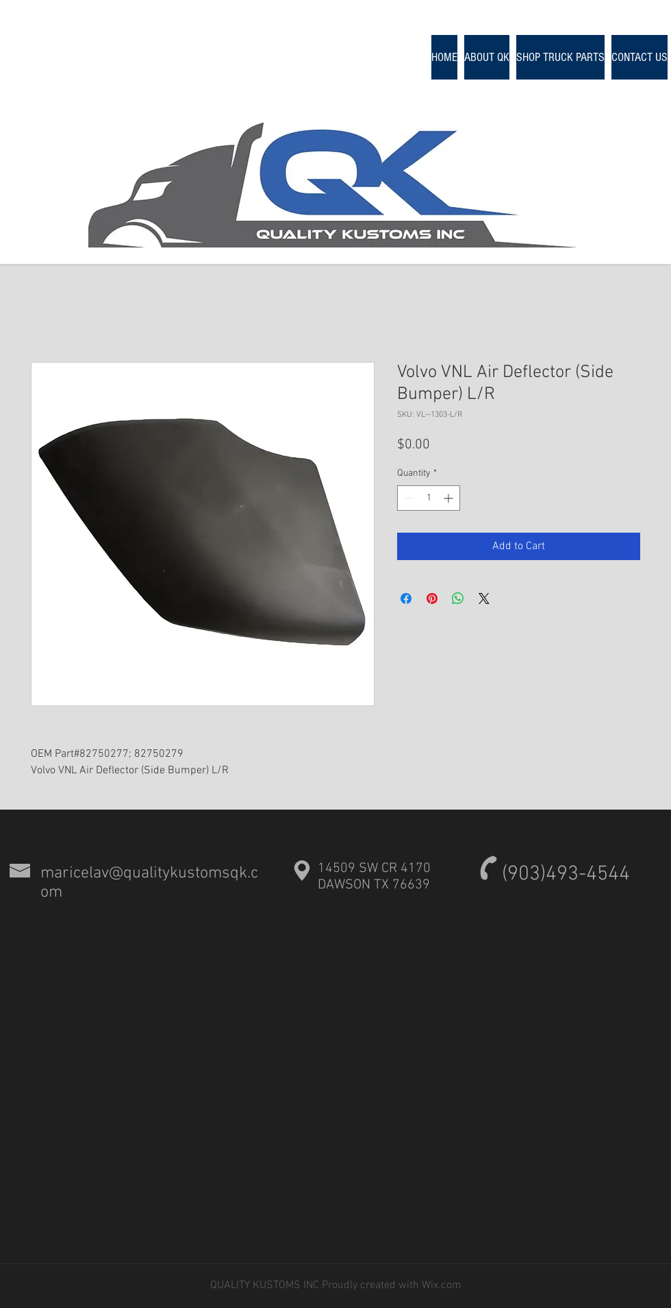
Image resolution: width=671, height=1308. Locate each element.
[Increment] (449, 498)
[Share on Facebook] (406, 598)
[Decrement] (407, 498)
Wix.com (440, 1285)
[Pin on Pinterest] (432, 598)
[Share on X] (484, 598)
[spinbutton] (428, 498)
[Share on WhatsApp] (458, 598)
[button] (560, 57)
